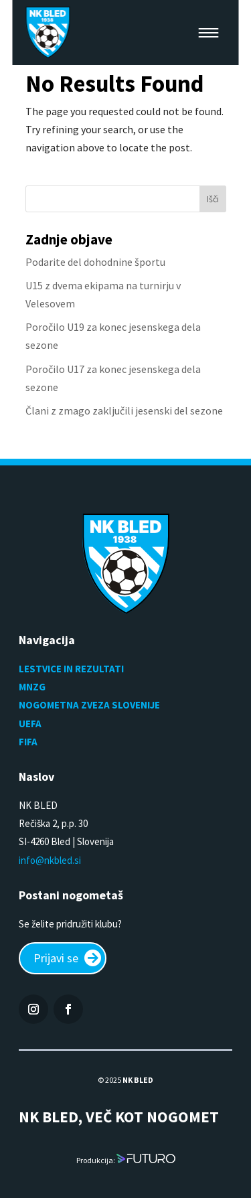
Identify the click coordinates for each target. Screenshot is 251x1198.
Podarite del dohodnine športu (95, 262)
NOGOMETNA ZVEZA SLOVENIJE (89, 704)
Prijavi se (55, 958)
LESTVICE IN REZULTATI (72, 668)
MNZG (32, 686)
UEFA (30, 723)
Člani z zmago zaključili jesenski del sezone (124, 410)
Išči (213, 199)
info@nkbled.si (50, 860)
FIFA (28, 741)
